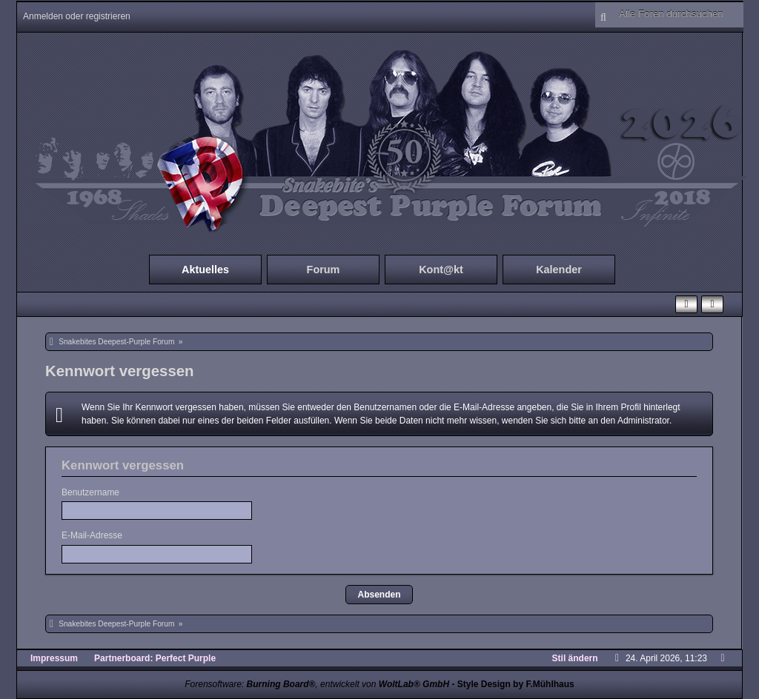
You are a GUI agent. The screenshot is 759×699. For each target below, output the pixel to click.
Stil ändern (575, 658)
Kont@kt (441, 269)
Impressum (54, 658)
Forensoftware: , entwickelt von (317, 684)
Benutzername (90, 492)
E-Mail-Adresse (92, 535)
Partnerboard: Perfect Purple (155, 658)
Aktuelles (205, 269)
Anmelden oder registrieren (76, 16)
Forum (323, 269)
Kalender (559, 269)
